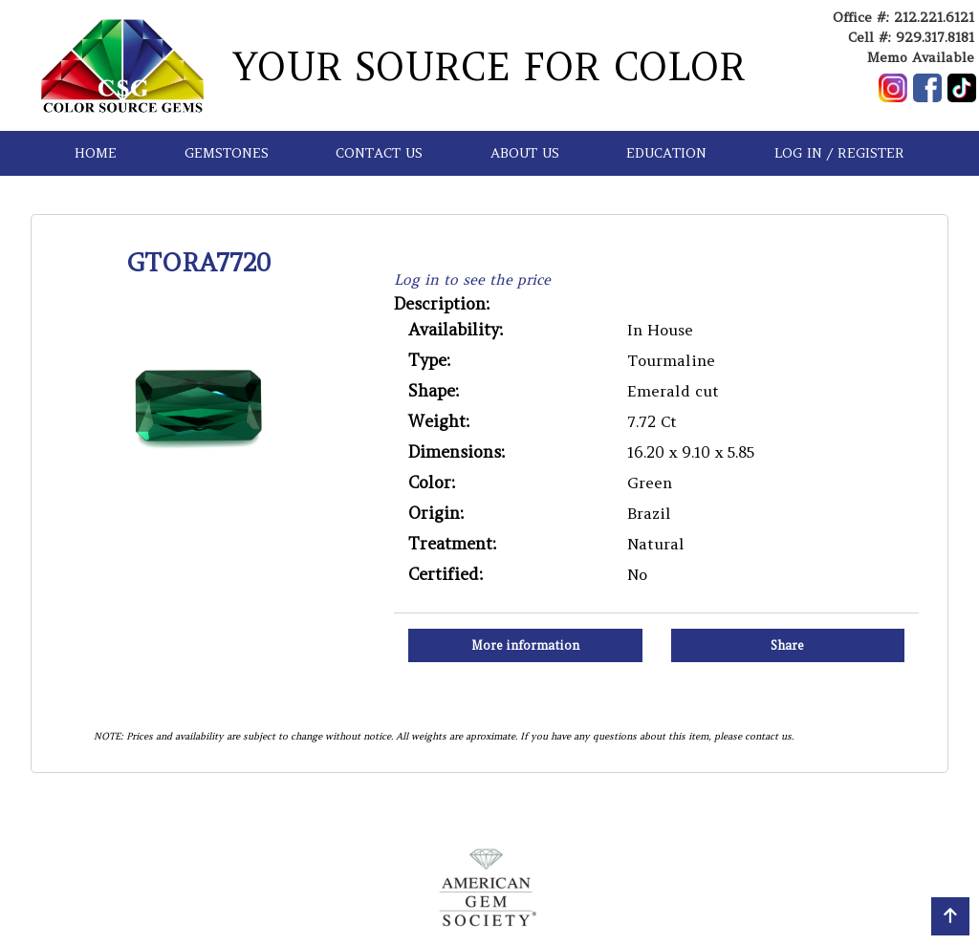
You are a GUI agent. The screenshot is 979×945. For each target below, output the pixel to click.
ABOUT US (524, 152)
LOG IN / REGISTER (839, 152)
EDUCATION (666, 152)
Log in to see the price (472, 279)
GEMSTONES (227, 152)
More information (525, 645)
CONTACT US (379, 152)
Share (787, 645)
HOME (96, 152)
